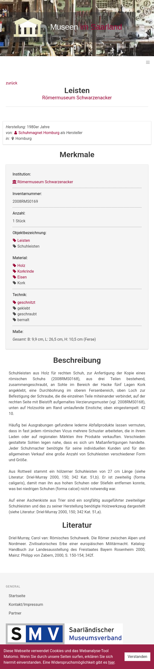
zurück (11, 83)
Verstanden (137, 656)
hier (111, 662)
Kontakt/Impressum (26, 604)
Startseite (17, 596)
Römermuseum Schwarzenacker (77, 98)
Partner (15, 613)
